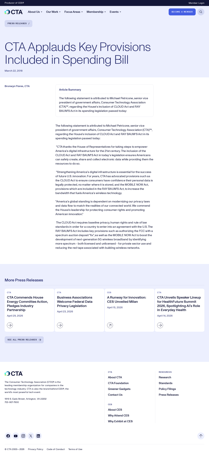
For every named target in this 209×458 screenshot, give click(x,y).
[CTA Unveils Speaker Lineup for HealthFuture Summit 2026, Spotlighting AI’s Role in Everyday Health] (179, 310)
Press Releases (17, 24)
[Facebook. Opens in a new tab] (8, 435)
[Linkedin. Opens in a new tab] (38, 435)
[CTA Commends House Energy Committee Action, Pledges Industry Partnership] (29, 310)
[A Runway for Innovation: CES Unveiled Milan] (129, 310)
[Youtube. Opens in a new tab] (15, 435)
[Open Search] (200, 11)
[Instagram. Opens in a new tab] (23, 435)
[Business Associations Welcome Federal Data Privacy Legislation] (79, 310)
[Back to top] (200, 435)
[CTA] (14, 12)
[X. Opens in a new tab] (30, 435)
